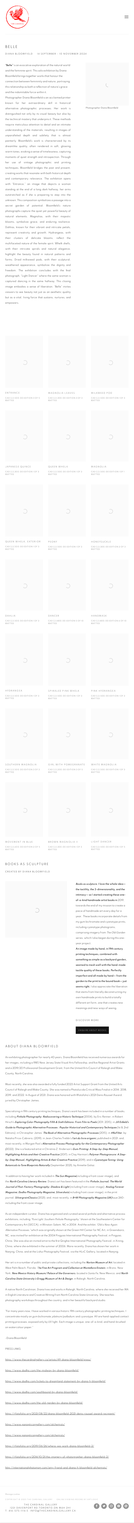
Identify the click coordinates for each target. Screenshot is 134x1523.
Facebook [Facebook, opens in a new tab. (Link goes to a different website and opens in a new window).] (96, 1506)
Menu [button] (126, 17)
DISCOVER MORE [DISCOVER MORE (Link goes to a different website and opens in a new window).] (87, 1020)
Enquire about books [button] (92, 1030)
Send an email (126, 1506)
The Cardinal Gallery (17, 17)
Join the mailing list (118, 1506)
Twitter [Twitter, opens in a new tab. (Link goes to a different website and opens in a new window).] (104, 1506)
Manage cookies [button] (12, 1494)
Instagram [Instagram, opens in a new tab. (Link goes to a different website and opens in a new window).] (111, 1506)
